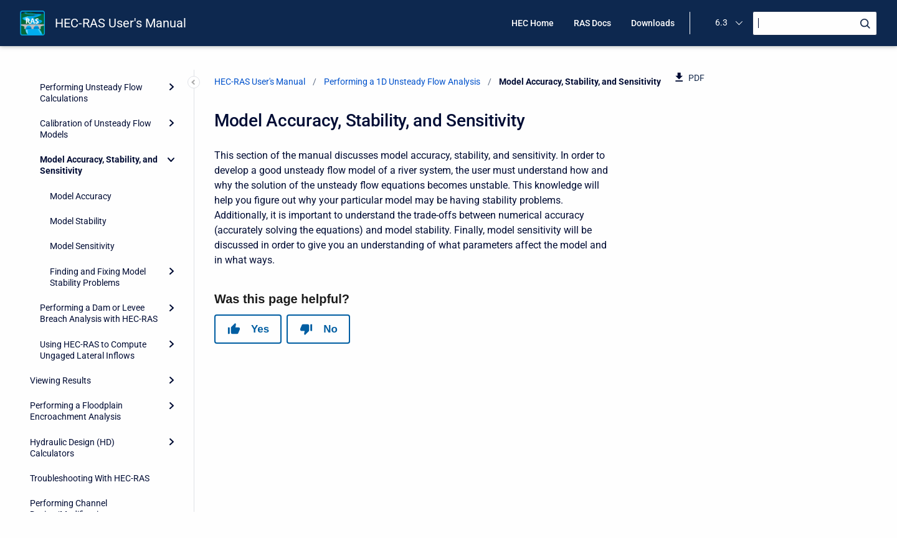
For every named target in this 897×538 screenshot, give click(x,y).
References (51, 498)
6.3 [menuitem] (721, 22)
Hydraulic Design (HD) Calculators (72, 369)
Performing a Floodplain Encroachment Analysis (76, 332)
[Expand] (171, 193)
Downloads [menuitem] (653, 23)
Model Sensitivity (82, 167)
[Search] (814, 23)
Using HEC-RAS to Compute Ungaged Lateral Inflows (93, 271)
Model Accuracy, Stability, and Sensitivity (99, 86)
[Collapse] (171, 80)
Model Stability (78, 143)
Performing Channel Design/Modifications (71, 430)
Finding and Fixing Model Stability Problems (98, 198)
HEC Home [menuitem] (532, 23)
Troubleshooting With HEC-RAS (90, 400)
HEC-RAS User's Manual (120, 23)
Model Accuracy (81, 118)
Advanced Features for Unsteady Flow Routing (93, 467)
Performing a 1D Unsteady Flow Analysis (402, 82)
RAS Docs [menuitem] (592, 23)
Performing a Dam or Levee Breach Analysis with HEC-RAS (99, 234)
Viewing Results (60, 302)
